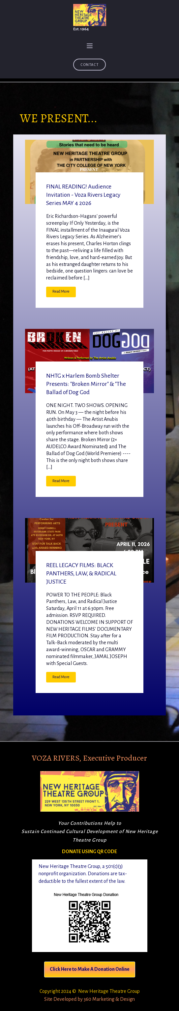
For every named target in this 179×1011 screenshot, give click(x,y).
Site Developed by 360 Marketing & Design (89, 999)
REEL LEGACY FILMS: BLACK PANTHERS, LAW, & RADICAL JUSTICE (81, 573)
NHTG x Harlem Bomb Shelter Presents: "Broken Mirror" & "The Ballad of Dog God (86, 384)
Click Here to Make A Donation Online (90, 969)
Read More (61, 291)
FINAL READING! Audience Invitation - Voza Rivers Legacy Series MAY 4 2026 (83, 195)
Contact (89, 65)
